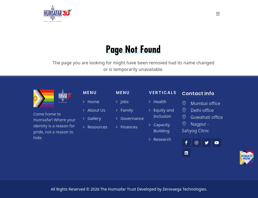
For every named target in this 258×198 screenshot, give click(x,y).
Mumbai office (205, 103)
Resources (97, 127)
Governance (132, 118)
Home (93, 101)
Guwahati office (207, 117)
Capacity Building (162, 128)
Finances (129, 127)
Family (127, 110)
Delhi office (202, 110)
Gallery (94, 118)
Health (160, 101)
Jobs (125, 101)
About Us (97, 110)
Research (162, 139)
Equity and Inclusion (164, 113)
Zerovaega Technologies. (185, 189)
